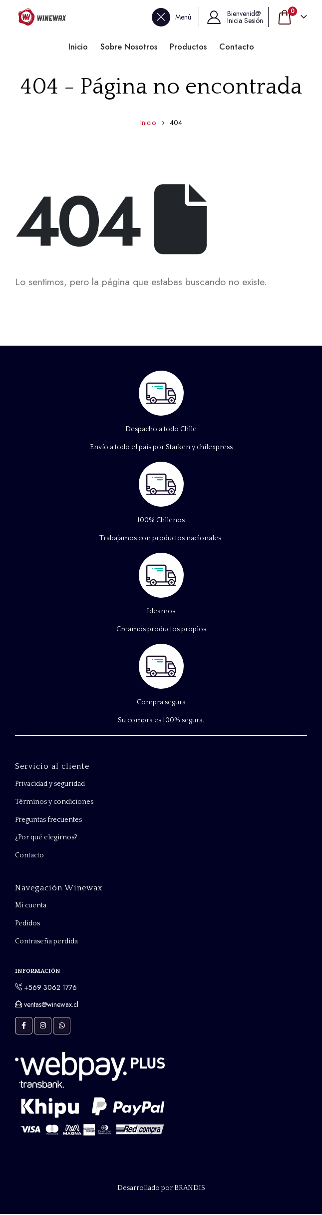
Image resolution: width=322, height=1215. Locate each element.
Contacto (29, 856)
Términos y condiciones (54, 802)
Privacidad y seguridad (50, 784)
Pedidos (27, 925)
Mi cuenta (30, 907)
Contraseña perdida (46, 943)
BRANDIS (189, 1189)
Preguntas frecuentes (48, 820)
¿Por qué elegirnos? (46, 838)
